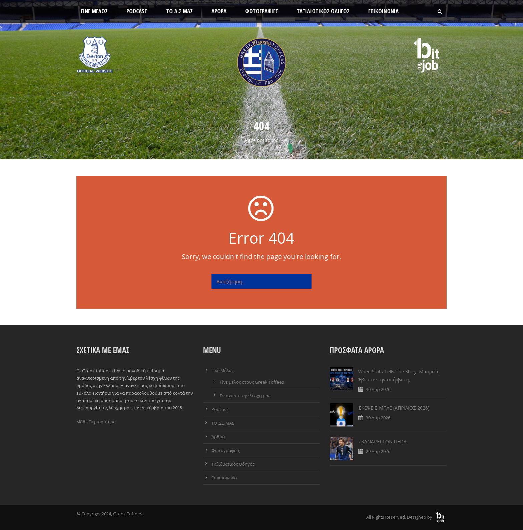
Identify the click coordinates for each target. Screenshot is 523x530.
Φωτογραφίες (261, 11)
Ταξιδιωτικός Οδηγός (323, 11)
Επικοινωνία (383, 11)
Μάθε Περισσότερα (96, 422)
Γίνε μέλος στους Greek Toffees (252, 382)
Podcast (136, 11)
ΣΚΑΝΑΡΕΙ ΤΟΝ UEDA (382, 441)
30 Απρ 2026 (378, 389)
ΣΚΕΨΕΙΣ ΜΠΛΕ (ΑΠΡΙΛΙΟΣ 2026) (394, 408)
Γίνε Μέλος (94, 11)
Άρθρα (218, 11)
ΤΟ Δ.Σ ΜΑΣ (179, 11)
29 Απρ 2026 (378, 451)
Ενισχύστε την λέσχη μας (245, 396)
